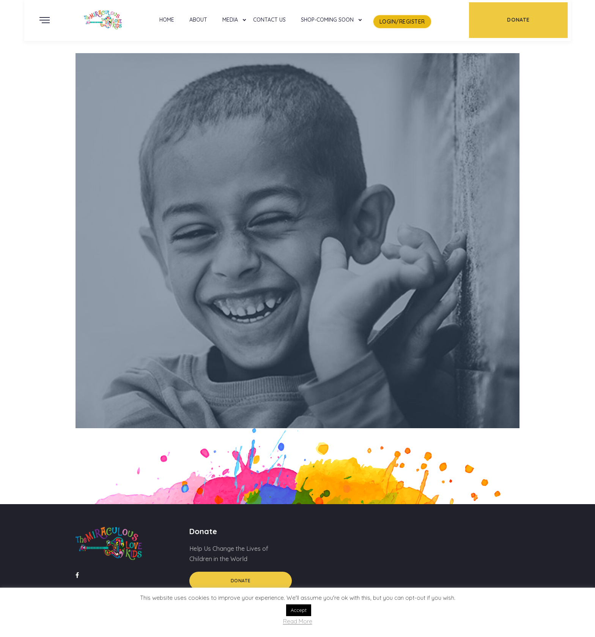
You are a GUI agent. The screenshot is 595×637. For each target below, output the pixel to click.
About (198, 19)
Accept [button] (299, 610)
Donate (241, 580)
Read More (297, 621)
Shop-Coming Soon (327, 19)
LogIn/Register (402, 21)
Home (166, 19)
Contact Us (269, 19)
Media (230, 19)
